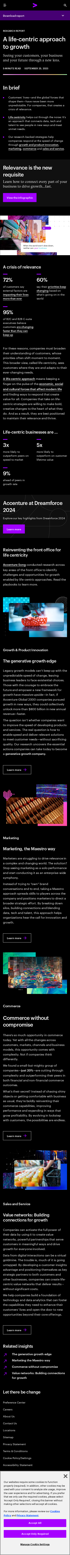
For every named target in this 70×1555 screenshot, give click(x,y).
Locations (9, 1430)
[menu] (4, 5)
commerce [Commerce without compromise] (29, 148)
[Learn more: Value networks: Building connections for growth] (17, 1329)
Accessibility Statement (17, 1465)
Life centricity (17, 117)
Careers (8, 1409)
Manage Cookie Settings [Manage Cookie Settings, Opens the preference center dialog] (35, 1544)
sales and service (53, 148)
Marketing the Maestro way (31, 1360)
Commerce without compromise (35, 1366)
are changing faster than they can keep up (18, 330)
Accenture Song (14, 564)
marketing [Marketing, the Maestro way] (14, 148)
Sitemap (8, 1437)
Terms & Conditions (15, 1451)
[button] (20, 197)
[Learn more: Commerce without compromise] (17, 1135)
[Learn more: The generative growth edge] (17, 769)
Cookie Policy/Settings (17, 1458)
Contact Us (10, 1423)
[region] (35, 1513)
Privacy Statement (14, 1444)
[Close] (65, 1476)
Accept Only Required (35, 1534)
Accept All (35, 1523)
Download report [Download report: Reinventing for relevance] (13, 15)
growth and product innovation (38, 144)
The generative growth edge (32, 1354)
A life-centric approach (19, 378)
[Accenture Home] (35, 5)
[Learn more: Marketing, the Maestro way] (17, 937)
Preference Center (14, 1402)
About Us (8, 1416)
